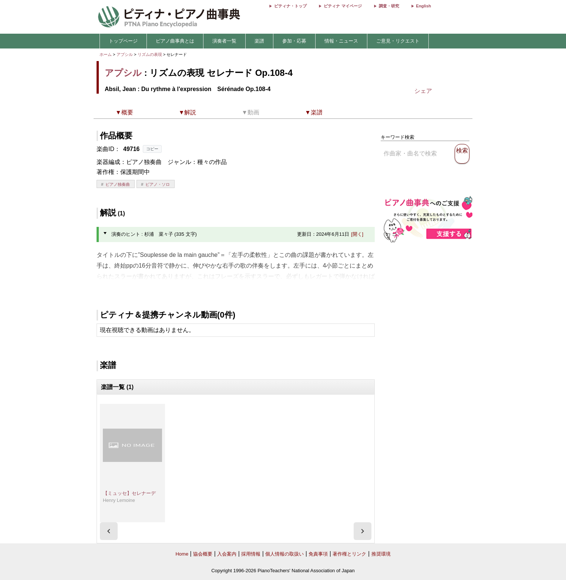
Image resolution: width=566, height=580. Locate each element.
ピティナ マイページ (342, 6)
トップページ (123, 41)
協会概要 (202, 554)
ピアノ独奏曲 (117, 184)
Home (181, 554)
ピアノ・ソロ (157, 184)
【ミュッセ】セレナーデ (129, 493)
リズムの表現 (150, 54)
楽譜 (259, 41)
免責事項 (318, 554)
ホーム (106, 54)
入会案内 (226, 554)
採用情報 (250, 554)
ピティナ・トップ (290, 6)
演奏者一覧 (224, 41)
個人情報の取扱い (284, 554)
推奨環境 (381, 554)
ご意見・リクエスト (398, 41)
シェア (423, 91)
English (423, 6)
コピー (152, 149)
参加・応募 (294, 41)
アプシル (125, 54)
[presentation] (109, 531)
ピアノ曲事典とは (175, 41)
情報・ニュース (341, 41)
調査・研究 (389, 6)
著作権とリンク (349, 554)
